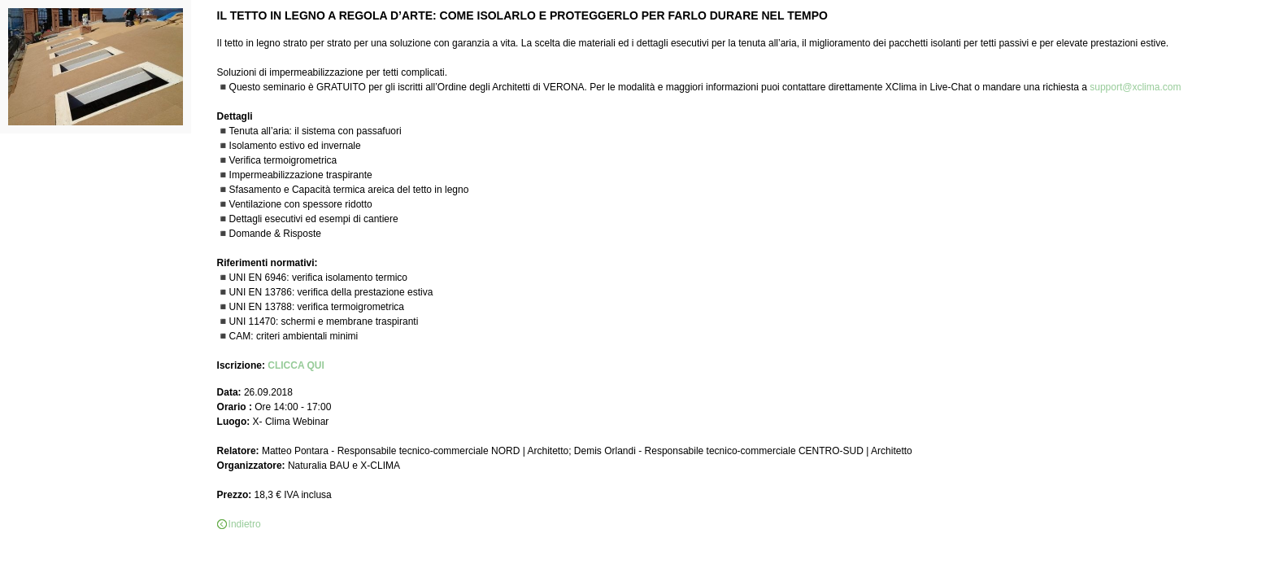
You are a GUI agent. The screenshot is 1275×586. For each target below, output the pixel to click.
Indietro (244, 524)
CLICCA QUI (296, 365)
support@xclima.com (1135, 87)
